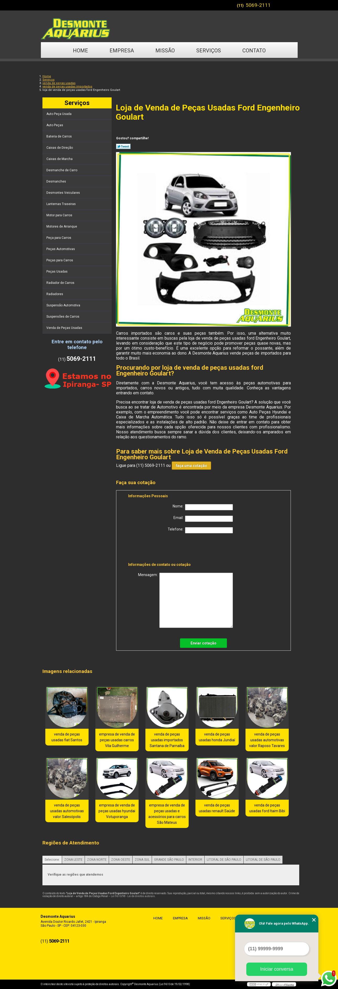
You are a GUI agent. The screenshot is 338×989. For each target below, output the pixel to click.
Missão (165, 50)
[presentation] (161, 549)
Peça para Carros (59, 238)
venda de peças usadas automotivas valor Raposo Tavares (267, 740)
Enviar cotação (203, 643)
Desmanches (56, 181)
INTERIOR (195, 859)
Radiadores (55, 294)
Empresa (122, 50)
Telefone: (200, 530)
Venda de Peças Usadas (64, 328)
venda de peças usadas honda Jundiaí (217, 737)
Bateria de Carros (59, 136)
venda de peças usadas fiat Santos (66, 737)
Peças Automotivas (61, 249)
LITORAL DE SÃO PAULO (224, 859)
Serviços (208, 50)
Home (80, 50)
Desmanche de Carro (62, 170)
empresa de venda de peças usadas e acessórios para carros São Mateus (167, 814)
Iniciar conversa (276, 969)
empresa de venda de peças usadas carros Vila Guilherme (117, 740)
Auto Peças (55, 125)
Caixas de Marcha (59, 159)
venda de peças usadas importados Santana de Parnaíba (167, 740)
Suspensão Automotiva (63, 305)
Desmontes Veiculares (63, 193)
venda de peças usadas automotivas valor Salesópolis (67, 811)
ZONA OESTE (120, 859)
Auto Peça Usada (59, 114)
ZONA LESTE (73, 859)
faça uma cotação (191, 465)
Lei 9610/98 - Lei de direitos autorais (133, 896)
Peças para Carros (60, 260)
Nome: (203, 507)
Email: (203, 519)
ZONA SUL (142, 859)
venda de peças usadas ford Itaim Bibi (267, 808)
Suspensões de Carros (63, 316)
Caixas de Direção (60, 148)
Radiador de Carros (60, 283)
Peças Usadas (57, 271)
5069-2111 (258, 5)
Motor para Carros (59, 215)
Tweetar (123, 146)
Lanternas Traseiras (61, 204)
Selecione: (52, 859)
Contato (254, 50)
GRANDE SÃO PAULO (169, 859)
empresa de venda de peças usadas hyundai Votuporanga (117, 811)
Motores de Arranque (62, 226)
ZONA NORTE (97, 859)
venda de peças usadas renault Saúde (217, 808)
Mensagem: (185, 600)
